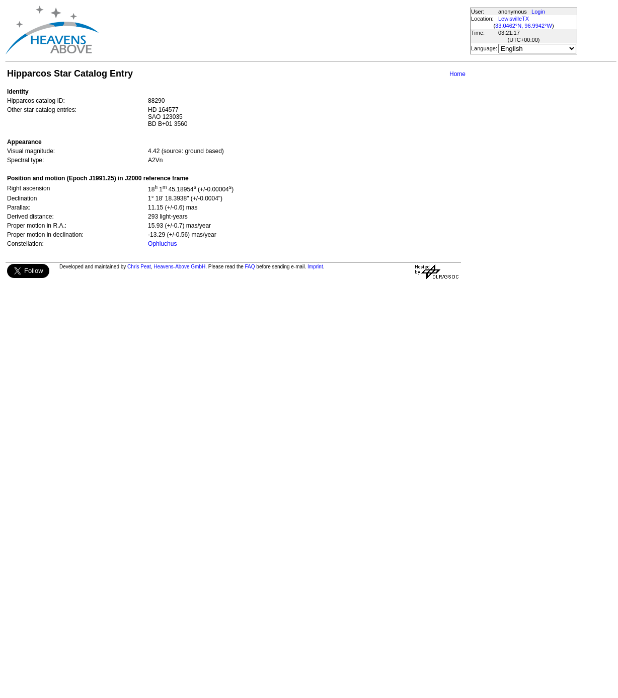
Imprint (315, 266)
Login (538, 12)
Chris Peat (139, 266)
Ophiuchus (162, 243)
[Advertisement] (284, 30)
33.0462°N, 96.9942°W (523, 26)
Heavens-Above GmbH (179, 266)
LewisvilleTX (513, 19)
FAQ (250, 266)
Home (457, 74)
